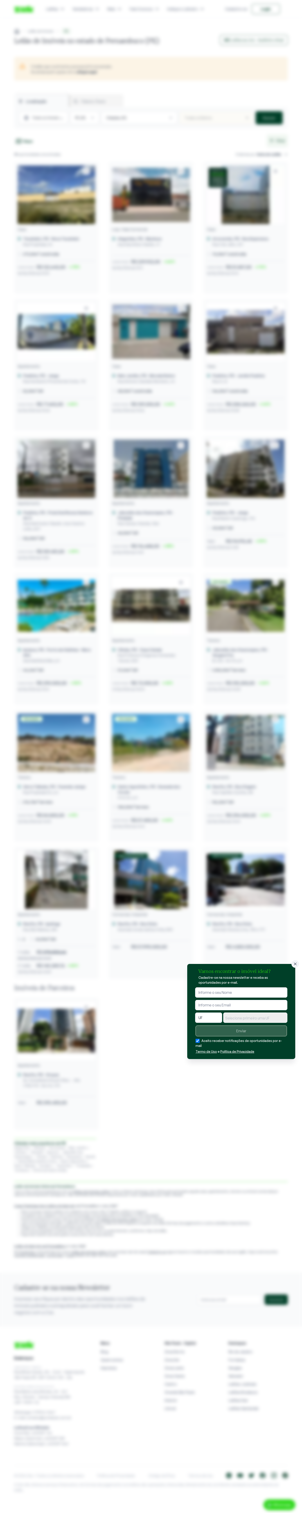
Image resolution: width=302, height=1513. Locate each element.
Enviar (241, 1031)
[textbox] (255, 1018)
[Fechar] (295, 964)
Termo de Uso (206, 1051)
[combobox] (255, 1017)
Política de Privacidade (237, 1051)
